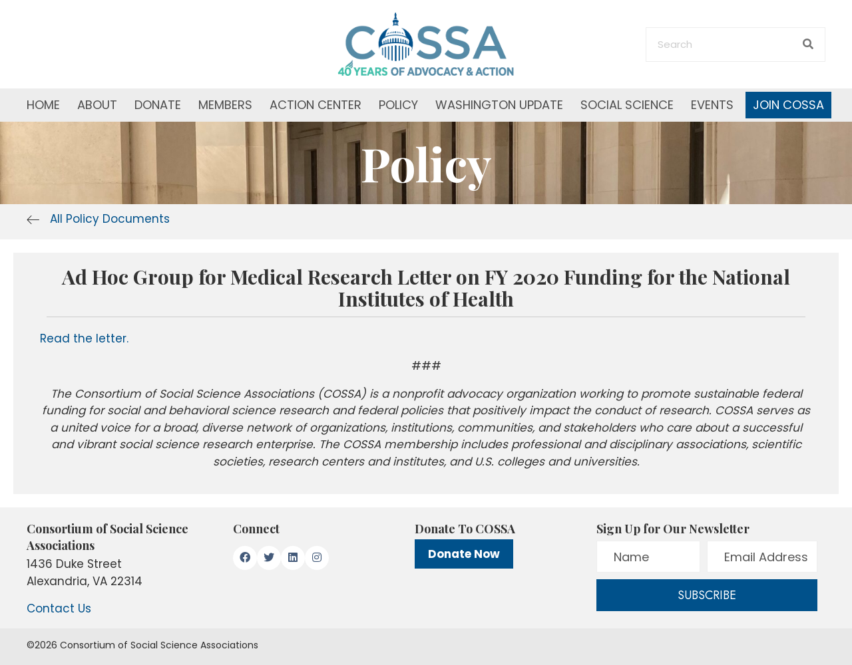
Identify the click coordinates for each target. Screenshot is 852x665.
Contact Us (59, 608)
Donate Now (464, 554)
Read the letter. (84, 338)
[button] (245, 558)
